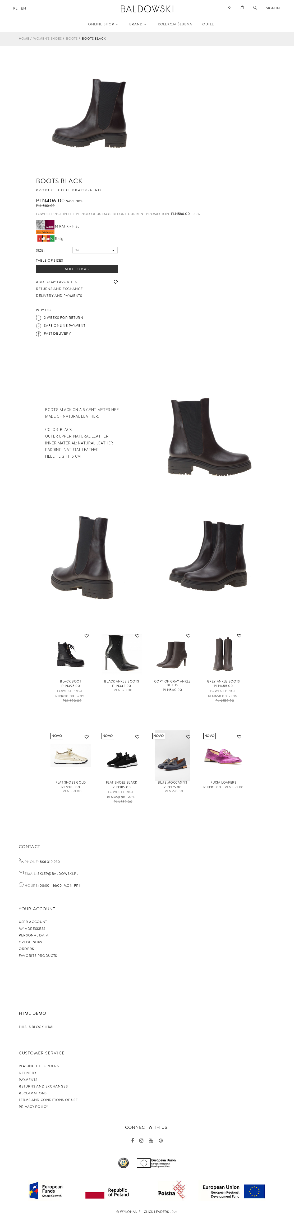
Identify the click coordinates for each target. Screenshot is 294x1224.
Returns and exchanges (43, 1086)
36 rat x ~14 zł (57, 226)
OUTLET (209, 24)
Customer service (42, 1053)
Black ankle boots (121, 681)
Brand (137, 24)
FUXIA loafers (223, 782)
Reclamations (33, 1093)
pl (15, 8)
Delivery (27, 1073)
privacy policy (33, 1106)
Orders (26, 949)
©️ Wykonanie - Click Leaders (142, 1212)
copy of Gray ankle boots (172, 683)
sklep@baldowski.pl (57, 873)
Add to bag (77, 269)
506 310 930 (49, 861)
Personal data (33, 935)
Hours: (32, 886)
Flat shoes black (121, 782)
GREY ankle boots (223, 681)
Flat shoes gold (71, 782)
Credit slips (30, 942)
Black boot (70, 681)
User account (33, 922)
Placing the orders (39, 1066)
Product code (53, 190)
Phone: (32, 862)
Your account (37, 909)
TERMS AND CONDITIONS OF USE (48, 1100)
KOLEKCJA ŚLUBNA (175, 24)
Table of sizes (49, 260)
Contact (29, 847)
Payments (28, 1079)
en (23, 8)
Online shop (103, 24)
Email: (30, 874)
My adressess (32, 928)
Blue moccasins (172, 782)
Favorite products (38, 955)
